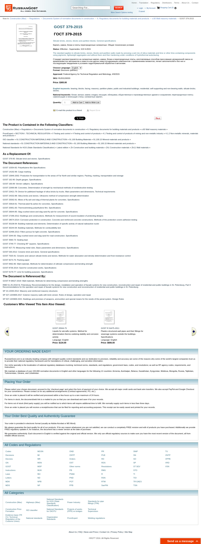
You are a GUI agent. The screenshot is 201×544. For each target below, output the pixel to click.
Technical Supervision (93, 510)
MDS (7, 485)
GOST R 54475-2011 (110, 328)
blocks (81, 88)
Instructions (10, 470)
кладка (94, 95)
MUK (39, 470)
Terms (176, 3)
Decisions (9, 455)
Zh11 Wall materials (140, 148)
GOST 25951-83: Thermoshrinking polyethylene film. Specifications (32, 208)
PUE (103, 455)
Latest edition (62, 148)
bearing (74, 88)
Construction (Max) (18, 18)
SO (134, 459)
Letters (8, 478)
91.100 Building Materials (80, 139)
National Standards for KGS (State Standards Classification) (29, 148)
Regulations (34, 18)
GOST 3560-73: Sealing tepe (15, 240)
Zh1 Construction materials (117, 148)
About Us (185, 3)
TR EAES (137, 482)
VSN (167, 466)
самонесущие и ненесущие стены (68, 97)
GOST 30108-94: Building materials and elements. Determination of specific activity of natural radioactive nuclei (51, 224)
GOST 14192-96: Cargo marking (17, 172)
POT (71, 482)
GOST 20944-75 (60, 328)
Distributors (167, 3)
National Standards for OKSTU (55, 510)
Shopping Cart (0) (167, 8)
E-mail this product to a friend (69, 110)
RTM (103, 482)
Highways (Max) (33, 502)
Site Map (128, 532)
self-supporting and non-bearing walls (166, 88)
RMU (103, 470)
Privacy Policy (117, 532)
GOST (8, 466)
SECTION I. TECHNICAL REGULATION (32, 133)
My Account (151, 8)
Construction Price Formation (13, 510)
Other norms (74, 466)
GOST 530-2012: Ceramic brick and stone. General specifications (31, 252)
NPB (39, 482)
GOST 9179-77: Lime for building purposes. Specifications (28, 272)
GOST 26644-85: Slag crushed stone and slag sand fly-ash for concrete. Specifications (40, 212)
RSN (103, 478)
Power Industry (73, 502)
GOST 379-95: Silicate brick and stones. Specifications (26, 159)
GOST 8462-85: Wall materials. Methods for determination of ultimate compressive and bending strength (48, 264)
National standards (11, 143)
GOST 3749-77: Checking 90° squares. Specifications (26, 244)
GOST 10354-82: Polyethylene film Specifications (24, 168)
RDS (103, 463)
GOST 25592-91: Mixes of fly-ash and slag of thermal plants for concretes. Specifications (41, 200)
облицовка (112, 95)
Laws (7, 474)
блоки (74, 95)
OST (71, 463)
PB (70, 470)
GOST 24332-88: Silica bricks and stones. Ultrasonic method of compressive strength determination (46, 196)
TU (166, 451)
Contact (195, 3)
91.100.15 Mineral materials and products (111, 139)
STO (135, 470)
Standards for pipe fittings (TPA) (96, 502)
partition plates (106, 88)
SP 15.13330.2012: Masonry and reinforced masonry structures (30, 291)
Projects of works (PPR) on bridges (74, 510)
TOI (135, 478)
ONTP (72, 455)
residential (144, 88)
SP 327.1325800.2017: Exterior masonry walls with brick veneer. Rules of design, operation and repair (47, 295)
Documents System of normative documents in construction (68, 18)
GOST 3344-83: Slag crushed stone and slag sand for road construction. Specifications (40, 236)
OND (71, 451)
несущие (103, 95)
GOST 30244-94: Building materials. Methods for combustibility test (32, 228)
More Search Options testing (122, 12)
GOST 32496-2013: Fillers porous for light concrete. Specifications (31, 232)
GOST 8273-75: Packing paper (16, 260)
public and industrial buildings (126, 88)
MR (39, 459)
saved (142, 11)
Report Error (95, 110)
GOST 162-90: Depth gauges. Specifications (22, 180)
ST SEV (136, 466)
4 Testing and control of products (87, 133)
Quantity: (57, 102)
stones (56, 91)
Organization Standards (52, 518)
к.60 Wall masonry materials (164, 18)
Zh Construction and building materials (87, 148)
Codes (8, 451)
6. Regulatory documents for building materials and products (123, 18)
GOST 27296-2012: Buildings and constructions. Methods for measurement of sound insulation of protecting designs (53, 216)
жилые (81, 95)
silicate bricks (189, 88)
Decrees (9, 459)
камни (87, 95)
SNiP (135, 451)
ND (38, 478)
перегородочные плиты (182, 95)
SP (134, 463)
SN (134, 455)
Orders (72, 459)
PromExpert (8, 133)
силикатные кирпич (93, 97)
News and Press (91, 532)
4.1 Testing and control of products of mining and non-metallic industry (133, 133)
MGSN (40, 451)
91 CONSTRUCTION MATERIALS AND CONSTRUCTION (41, 139)
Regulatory (155, 3)
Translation (143, 3)
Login (141, 8)
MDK (7, 482)
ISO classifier (8, 139)
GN (6, 463)
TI (134, 474)
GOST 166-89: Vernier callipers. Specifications (23, 184)
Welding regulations (96, 518)
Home (134, 3)
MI (38, 455)
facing (87, 88)
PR (102, 451)
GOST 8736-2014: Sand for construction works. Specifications (29, 268)
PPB (71, 485)
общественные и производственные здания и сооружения (144, 95)
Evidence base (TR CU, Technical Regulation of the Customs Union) (13, 518)
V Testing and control (61, 133)
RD (102, 459)
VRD (167, 463)
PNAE (72, 474)
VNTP (167, 455)
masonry (95, 88)
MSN (39, 463)
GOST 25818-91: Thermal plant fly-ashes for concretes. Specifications (33, 204)
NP (38, 485)
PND (71, 478)
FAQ (80, 532)
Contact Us (104, 532)
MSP (39, 466)
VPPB (167, 459)
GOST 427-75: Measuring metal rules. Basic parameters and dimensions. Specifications (41, 248)
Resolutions (106, 466)
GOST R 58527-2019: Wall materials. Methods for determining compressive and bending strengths (45, 281)
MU (39, 474)
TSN (135, 485)
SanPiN (104, 485)
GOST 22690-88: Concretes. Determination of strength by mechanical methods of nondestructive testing (48, 188)
